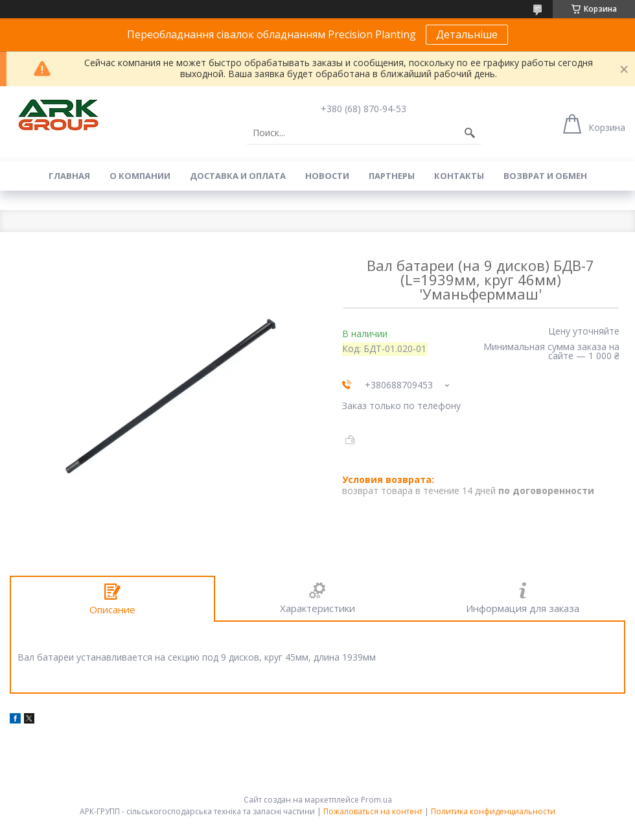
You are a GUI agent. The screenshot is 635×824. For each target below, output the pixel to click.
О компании (140, 176)
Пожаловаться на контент (372, 811)
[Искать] (470, 133)
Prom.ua (376, 799)
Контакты (459, 176)
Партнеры (392, 176)
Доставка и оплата (238, 176)
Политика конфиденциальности (493, 811)
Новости (327, 176)
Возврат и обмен (545, 176)
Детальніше (467, 34)
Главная (69, 176)
